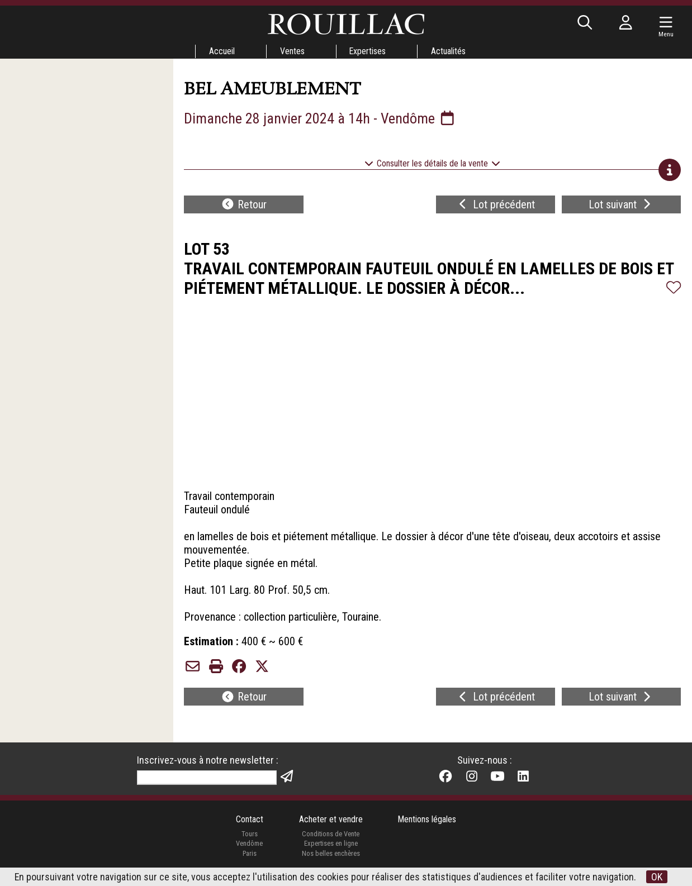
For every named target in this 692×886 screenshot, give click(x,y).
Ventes (291, 51)
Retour (244, 204)
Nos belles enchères (330, 854)
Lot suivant (621, 204)
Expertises (367, 51)
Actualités (449, 51)
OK (657, 877)
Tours (249, 834)
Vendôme (249, 844)
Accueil (221, 51)
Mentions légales (427, 819)
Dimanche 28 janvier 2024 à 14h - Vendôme (320, 118)
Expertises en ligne (330, 844)
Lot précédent (495, 204)
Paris (249, 854)
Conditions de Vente (330, 834)
